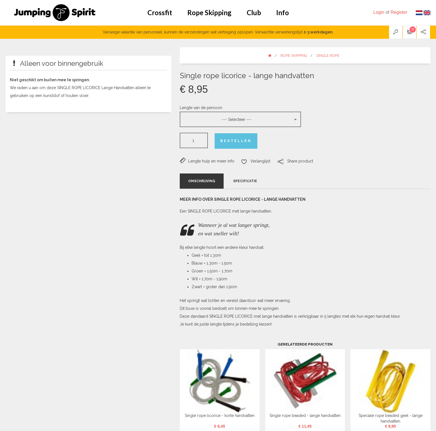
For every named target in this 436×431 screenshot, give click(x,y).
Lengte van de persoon (201, 107)
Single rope (328, 55)
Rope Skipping (209, 12)
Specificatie (245, 181)
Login (378, 12)
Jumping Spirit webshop (54, 12)
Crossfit (159, 12)
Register (398, 12)
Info (282, 12)
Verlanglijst (255, 161)
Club (254, 12)
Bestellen (236, 141)
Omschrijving (201, 181)
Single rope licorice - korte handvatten (220, 415)
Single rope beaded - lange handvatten (305, 415)
